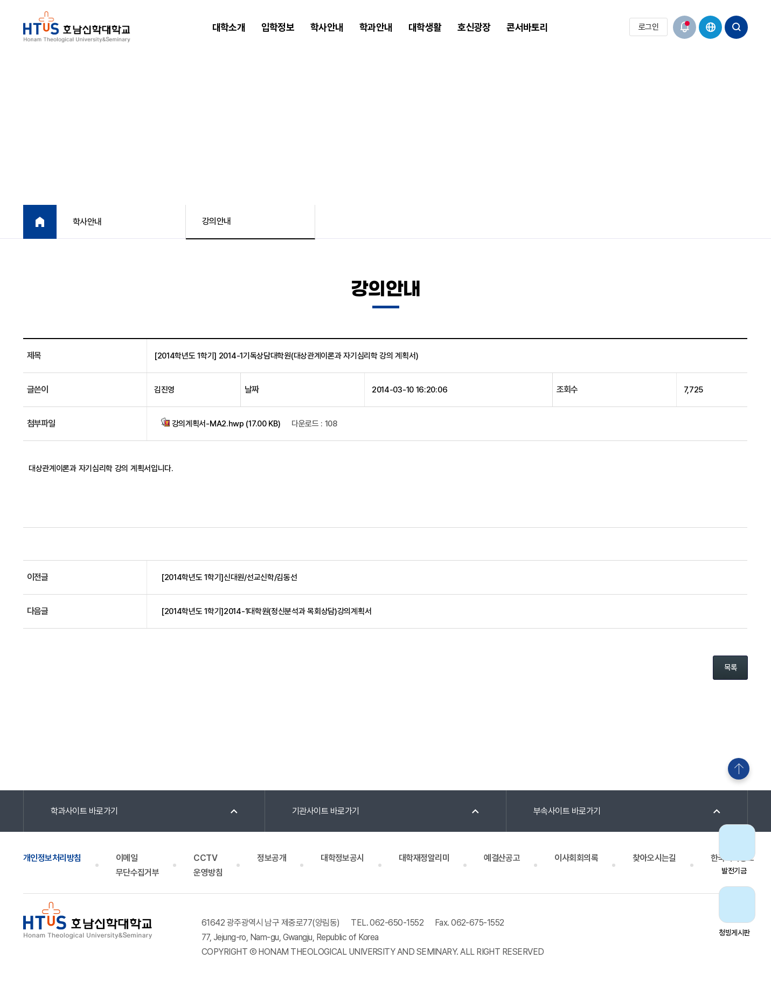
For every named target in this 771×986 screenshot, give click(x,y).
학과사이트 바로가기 (84, 811)
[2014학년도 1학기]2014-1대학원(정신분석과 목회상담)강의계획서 (266, 611)
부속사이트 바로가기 (567, 811)
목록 (730, 667)
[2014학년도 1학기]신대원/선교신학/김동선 (229, 577)
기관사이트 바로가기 (325, 811)
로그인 (648, 27)
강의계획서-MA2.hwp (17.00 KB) (221, 423)
